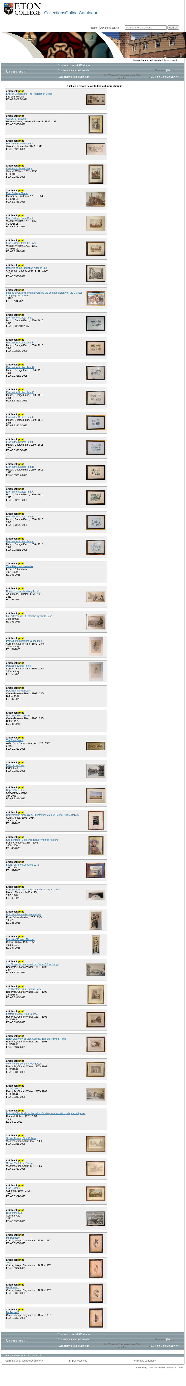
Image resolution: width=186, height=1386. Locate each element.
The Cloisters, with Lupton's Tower (24, 989)
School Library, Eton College (21, 1138)
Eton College (13, 1188)
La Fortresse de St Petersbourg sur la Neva (29, 616)
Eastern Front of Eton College (22, 1014)
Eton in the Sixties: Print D (20, 467)
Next (169, 70)
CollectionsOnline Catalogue (71, 12)
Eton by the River (15, 765)
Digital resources (78, 1360)
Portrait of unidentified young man (24, 641)
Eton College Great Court (19, 218)
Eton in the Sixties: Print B (20, 516)
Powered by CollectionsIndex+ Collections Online (159, 1367)
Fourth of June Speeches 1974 (22, 864)
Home (94, 27)
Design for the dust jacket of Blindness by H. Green (33, 889)
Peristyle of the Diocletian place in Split (26, 268)
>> (177, 76)
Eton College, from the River (21, 243)
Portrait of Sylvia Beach (18, 690)
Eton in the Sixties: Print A (20, 541)
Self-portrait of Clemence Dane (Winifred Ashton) (32, 840)
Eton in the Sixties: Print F (20, 417)
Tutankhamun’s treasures (19, 566)
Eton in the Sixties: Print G (20, 392)
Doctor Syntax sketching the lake (23, 591)
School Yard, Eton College (20, 1163)
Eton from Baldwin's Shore (20, 143)
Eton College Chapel (17, 193)
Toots (9, 1262)
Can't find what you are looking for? (24, 1360)
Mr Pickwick (12, 1287)
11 (171, 76)
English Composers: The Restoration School (29, 94)
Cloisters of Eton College (19, 168)
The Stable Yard (14, 1088)
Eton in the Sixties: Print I (19, 342)
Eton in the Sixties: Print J (19, 317)
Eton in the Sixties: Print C (20, 491)
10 (168, 76)
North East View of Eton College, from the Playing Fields (36, 1038)
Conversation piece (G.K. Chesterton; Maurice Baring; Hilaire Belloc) (42, 815)
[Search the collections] (146, 27)
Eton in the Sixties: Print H (20, 367)
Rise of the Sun (14, 1213)
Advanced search (109, 27)
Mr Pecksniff (12, 1312)
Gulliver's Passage (16, 118)
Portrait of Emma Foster (18, 665)
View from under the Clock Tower (23, 1063)
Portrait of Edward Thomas (20, 939)
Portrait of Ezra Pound (18, 715)
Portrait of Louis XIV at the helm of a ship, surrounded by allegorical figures (45, 1113)
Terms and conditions (144, 1360)
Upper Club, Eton (15, 790)
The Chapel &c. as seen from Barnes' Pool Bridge (32, 964)
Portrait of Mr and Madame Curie (23, 914)
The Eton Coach (14, 740)
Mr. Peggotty (12, 1237)
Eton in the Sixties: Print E (20, 442)
